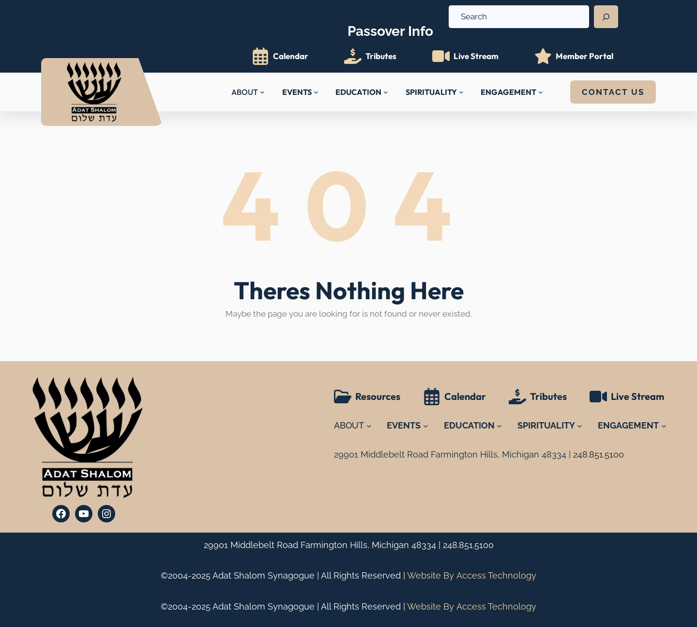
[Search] (606, 17)
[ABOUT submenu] (262, 92)
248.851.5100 (468, 545)
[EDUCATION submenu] (385, 92)
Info (390, 25)
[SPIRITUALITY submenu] (461, 92)
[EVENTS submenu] (316, 92)
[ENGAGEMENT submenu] (540, 92)
